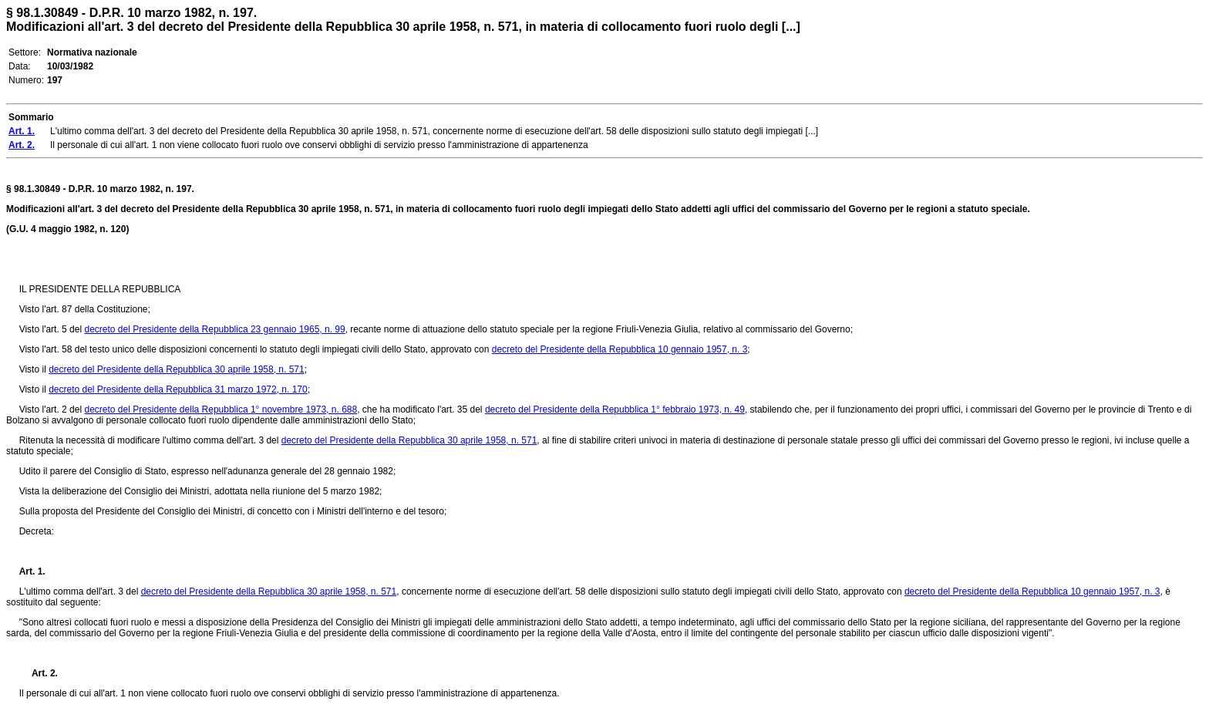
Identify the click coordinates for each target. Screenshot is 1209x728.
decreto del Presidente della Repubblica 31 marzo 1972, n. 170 (178, 389)
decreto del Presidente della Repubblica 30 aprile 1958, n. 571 (177, 369)
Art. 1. (32, 571)
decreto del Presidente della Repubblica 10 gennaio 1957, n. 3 (620, 349)
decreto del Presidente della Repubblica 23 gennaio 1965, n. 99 (214, 329)
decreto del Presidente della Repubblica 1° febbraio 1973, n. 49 (615, 409)
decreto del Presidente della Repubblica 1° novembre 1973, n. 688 (220, 409)
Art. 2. (38, 673)
